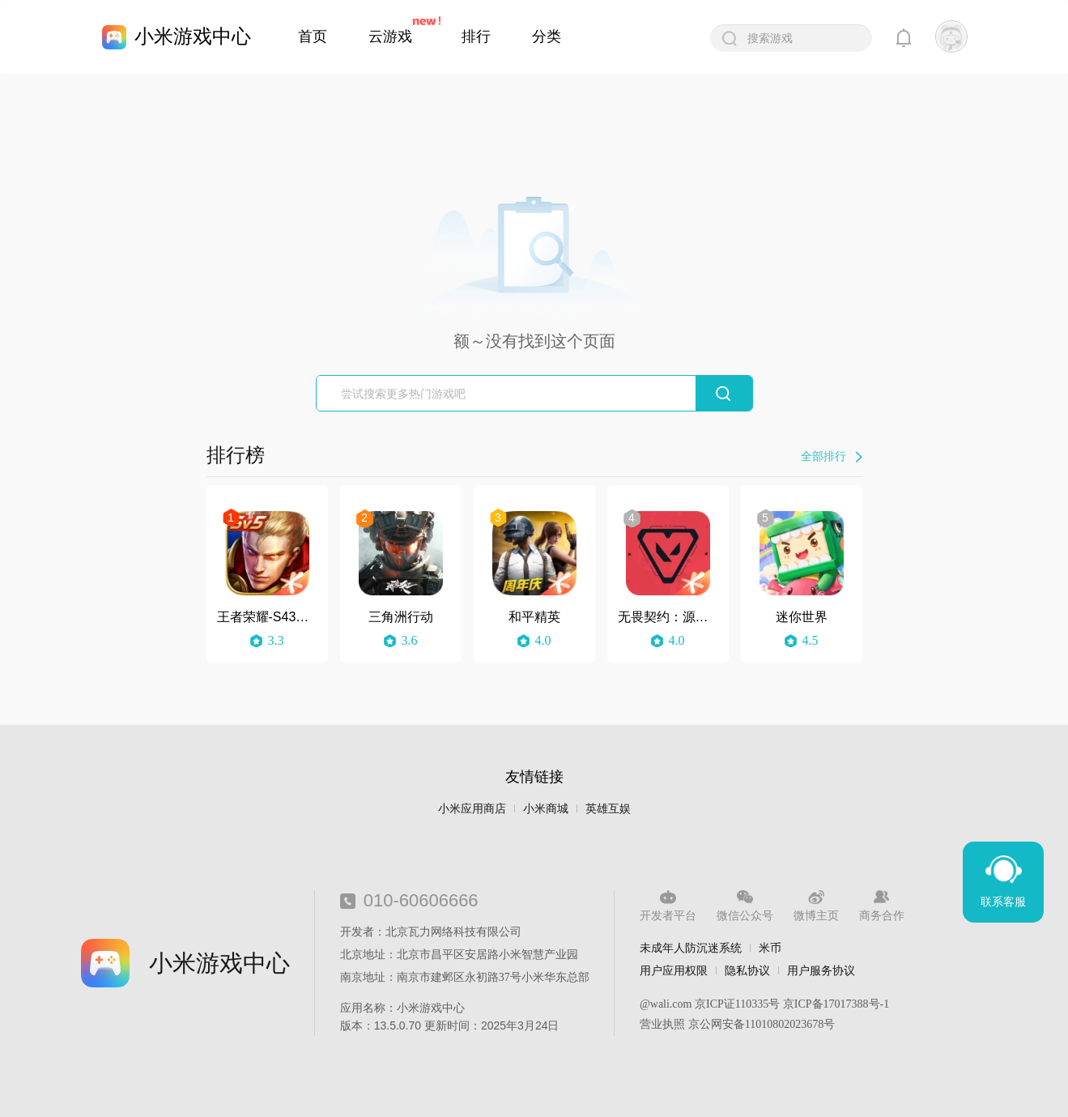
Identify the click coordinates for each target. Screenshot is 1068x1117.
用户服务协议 (821, 970)
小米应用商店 (472, 809)
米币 (770, 947)
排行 (476, 36)
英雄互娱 (608, 809)
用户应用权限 (674, 970)
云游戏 (390, 36)
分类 (546, 36)
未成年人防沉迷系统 (691, 947)
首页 (312, 36)
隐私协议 (747, 970)
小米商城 (545, 809)
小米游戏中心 (192, 36)
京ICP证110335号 (737, 1004)
